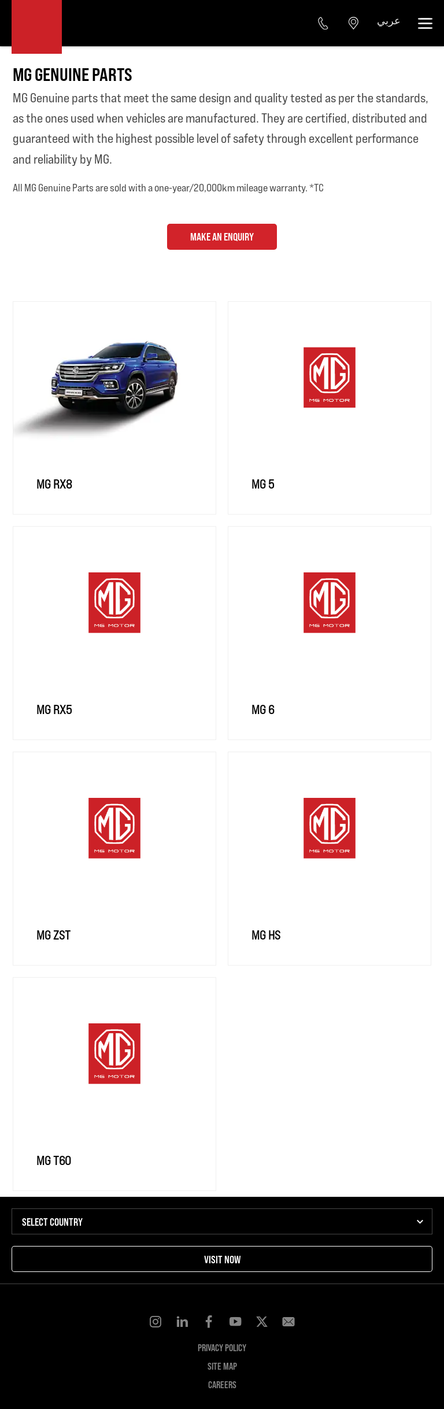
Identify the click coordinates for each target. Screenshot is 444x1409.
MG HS (265, 934)
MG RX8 (54, 483)
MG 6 (262, 709)
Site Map (222, 1365)
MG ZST (53, 934)
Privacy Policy (222, 1347)
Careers (222, 1384)
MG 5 (262, 483)
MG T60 (53, 1160)
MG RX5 (54, 709)
